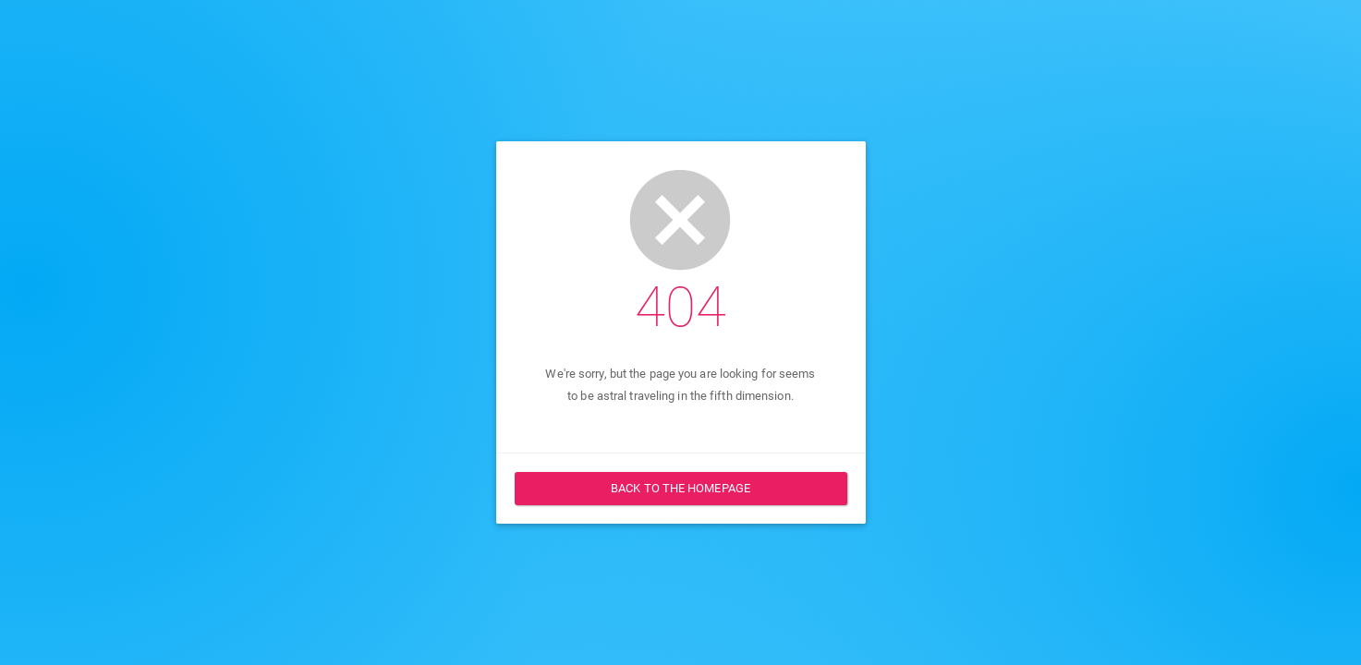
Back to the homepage (680, 488)
